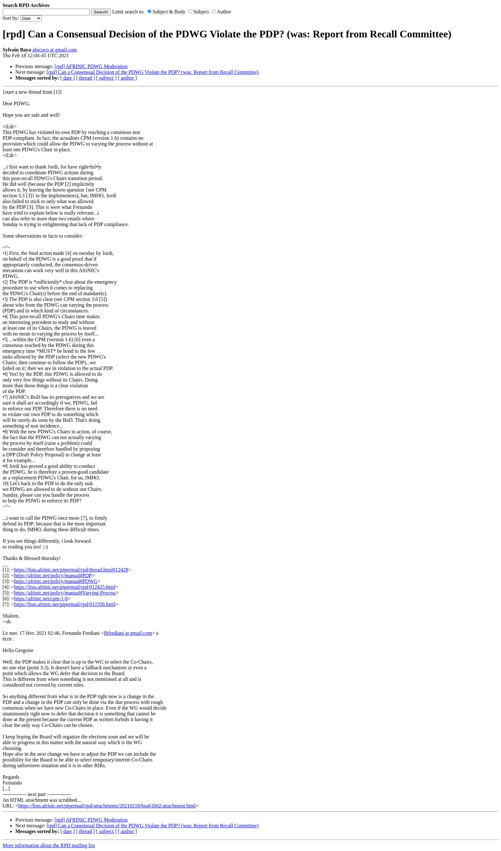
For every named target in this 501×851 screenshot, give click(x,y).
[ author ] (127, 78)
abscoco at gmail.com (54, 49)
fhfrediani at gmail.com (128, 633)
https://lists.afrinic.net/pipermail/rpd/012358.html (64, 604)
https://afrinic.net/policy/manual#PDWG (55, 581)
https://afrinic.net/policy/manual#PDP (53, 575)
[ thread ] (85, 78)
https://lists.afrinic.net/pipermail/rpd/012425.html (64, 587)
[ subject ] (106, 78)
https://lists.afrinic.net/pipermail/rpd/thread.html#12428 (71, 569)
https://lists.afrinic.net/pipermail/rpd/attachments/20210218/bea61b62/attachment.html (107, 805)
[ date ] (67, 78)
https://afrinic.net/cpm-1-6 (41, 598)
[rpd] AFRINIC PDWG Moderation (91, 66)
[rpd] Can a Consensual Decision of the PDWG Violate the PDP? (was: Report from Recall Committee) (153, 72)
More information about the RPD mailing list (49, 845)
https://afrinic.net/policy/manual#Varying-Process (65, 592)
